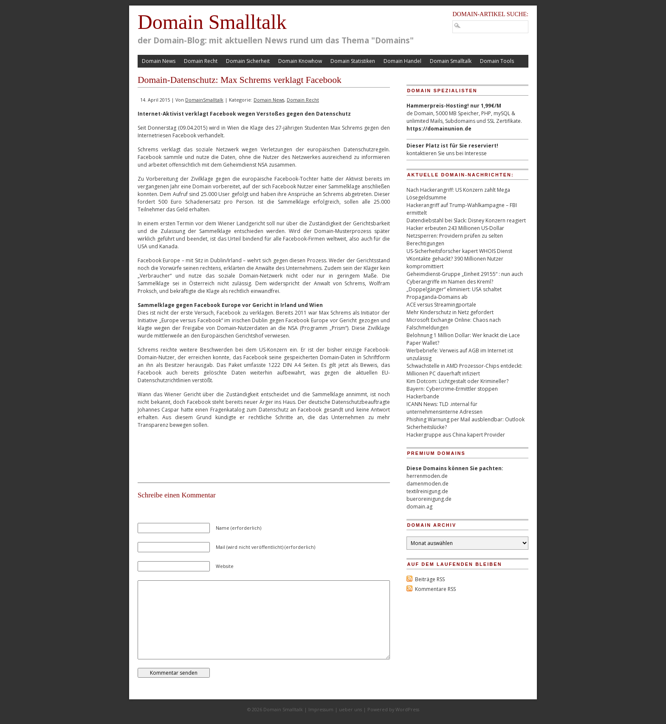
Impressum (320, 709)
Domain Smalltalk (212, 22)
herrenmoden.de (427, 476)
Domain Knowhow (300, 61)
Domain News (158, 61)
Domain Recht (200, 61)
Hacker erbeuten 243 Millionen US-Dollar (455, 228)
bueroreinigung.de (429, 499)
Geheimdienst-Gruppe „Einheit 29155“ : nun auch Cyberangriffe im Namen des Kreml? (464, 277)
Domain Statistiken (352, 61)
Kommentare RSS (435, 589)
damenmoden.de (427, 483)
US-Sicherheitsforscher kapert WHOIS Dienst (459, 251)
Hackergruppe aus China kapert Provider (455, 434)
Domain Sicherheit (248, 61)
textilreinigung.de (427, 491)
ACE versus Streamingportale (441, 304)
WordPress (407, 709)
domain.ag (419, 506)
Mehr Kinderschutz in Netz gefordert (450, 312)
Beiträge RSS (430, 579)
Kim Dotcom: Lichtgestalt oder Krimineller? (457, 381)
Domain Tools (497, 61)
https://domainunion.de (438, 128)
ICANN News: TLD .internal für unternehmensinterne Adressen (444, 407)
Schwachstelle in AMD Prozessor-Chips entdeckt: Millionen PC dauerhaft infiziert (464, 369)
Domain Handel (402, 61)
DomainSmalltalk (204, 100)
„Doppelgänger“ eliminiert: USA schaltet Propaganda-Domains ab (454, 293)
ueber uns (350, 709)
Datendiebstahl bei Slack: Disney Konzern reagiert (466, 220)
